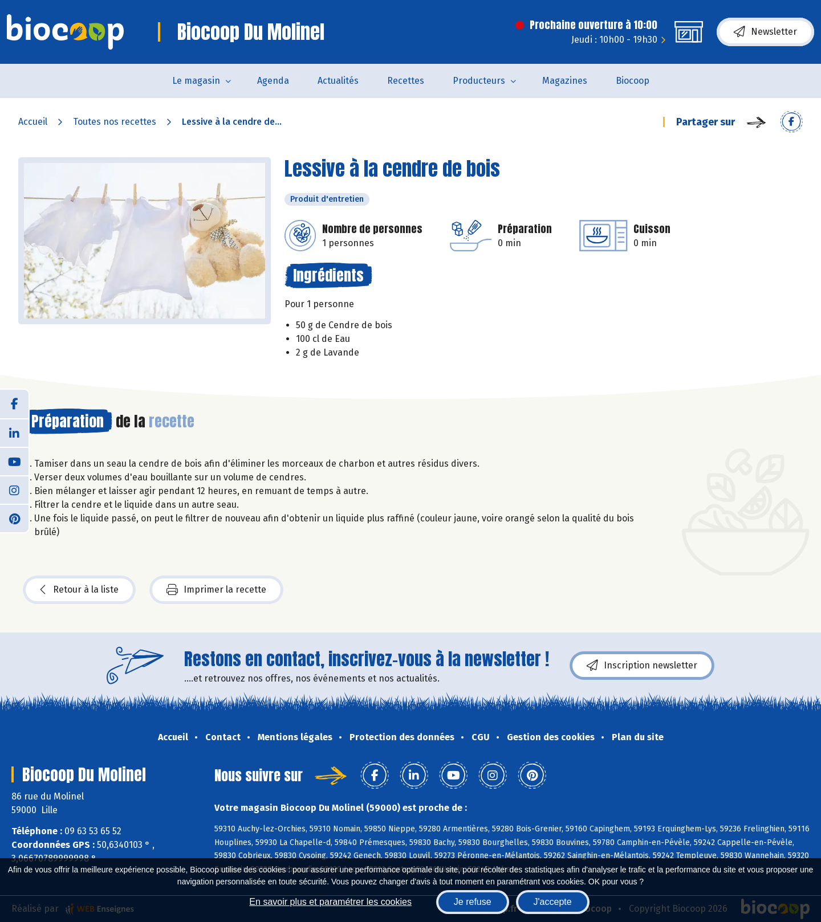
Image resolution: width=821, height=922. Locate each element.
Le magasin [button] (196, 80)
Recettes (405, 80)
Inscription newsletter (642, 665)
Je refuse (472, 902)
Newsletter (765, 32)
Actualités (338, 80)
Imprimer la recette (216, 589)
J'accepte (553, 902)
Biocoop (632, 80)
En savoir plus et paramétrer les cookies (330, 902)
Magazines (564, 80)
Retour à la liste (79, 589)
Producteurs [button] (479, 80)
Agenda (273, 80)
